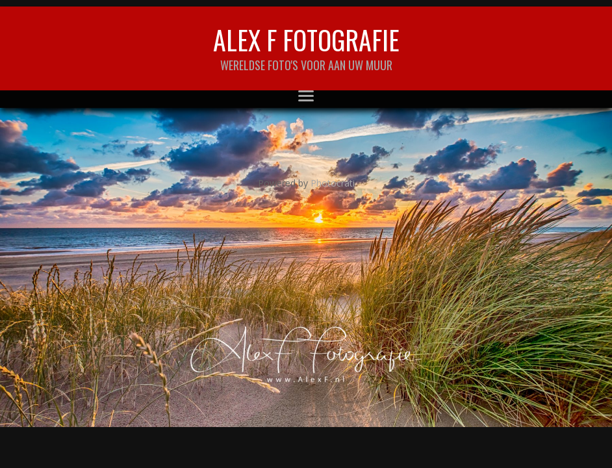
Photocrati (333, 183)
